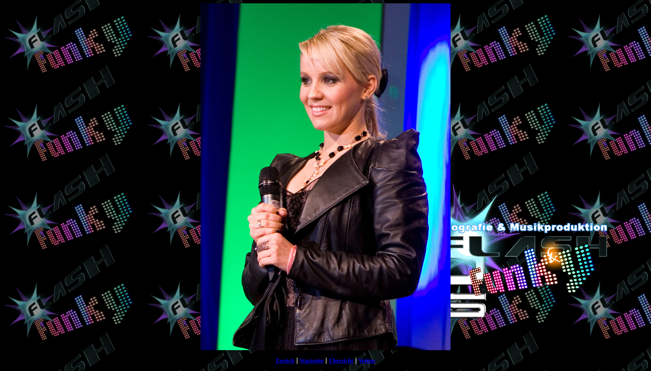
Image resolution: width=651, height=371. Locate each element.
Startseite (311, 361)
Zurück (284, 361)
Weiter (366, 361)
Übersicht (341, 361)
